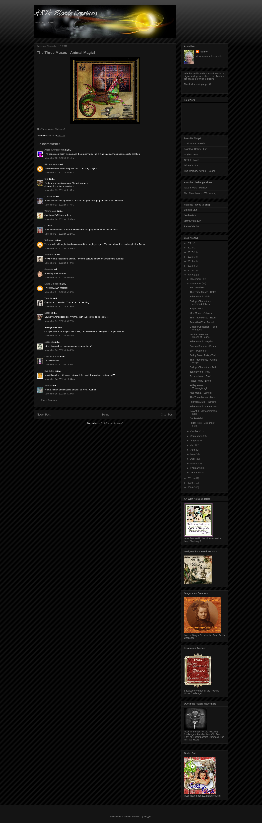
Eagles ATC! (196, 308)
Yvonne (203, 51)
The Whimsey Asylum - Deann (199, 171)
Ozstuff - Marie (191, 160)
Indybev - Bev (191, 154)
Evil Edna (49, 371)
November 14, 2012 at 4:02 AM (59, 277)
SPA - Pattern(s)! (198, 350)
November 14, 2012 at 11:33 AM (59, 364)
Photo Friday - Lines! (200, 380)
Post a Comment (49, 400)
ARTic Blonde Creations (65, 14)
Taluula (48, 298)
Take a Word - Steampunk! (203, 406)
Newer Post (43, 414)
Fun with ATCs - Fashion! (203, 401)
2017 (190, 252)
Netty (47, 313)
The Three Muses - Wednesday (200, 193)
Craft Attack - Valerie (194, 143)
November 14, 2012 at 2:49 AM (59, 263)
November (196, 283)
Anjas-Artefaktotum (54, 150)
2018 (190, 247)
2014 (190, 265)
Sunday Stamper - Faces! (203, 346)
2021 (190, 243)
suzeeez (48, 342)
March (194, 463)
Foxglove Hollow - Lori (195, 149)
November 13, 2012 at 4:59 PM (59, 172)
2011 (190, 478)
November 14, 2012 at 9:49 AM (59, 350)
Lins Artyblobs (52, 356)
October (194, 431)
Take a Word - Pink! (200, 371)
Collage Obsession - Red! (203, 367)
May (192, 454)
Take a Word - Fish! (200, 296)
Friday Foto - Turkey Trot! (203, 355)
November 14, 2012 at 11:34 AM (59, 379)
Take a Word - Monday (196, 187)
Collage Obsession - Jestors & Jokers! (200, 302)
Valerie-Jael (50, 211)
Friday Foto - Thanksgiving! (198, 387)
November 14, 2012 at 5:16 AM (59, 292)
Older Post (167, 414)
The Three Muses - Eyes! (203, 317)
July (192, 445)
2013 (190, 270)
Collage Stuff (190, 210)
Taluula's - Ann (191, 165)
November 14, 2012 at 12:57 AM (59, 248)
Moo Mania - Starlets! (201, 392)
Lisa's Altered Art (192, 221)
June (193, 449)
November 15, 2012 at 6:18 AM (59, 393)
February (195, 468)
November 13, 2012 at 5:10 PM (59, 190)
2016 (190, 256)
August (194, 440)
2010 (190, 483)
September (196, 436)
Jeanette (48, 269)
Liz (45, 225)
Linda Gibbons (52, 284)
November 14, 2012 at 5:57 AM (59, 335)
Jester (47, 385)
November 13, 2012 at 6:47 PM (59, 204)
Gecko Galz (190, 215)
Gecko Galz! (196, 418)
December (196, 279)
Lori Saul (49, 196)
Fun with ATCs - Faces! (202, 322)
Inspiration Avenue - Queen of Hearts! (200, 335)
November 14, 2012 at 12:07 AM (59, 219)
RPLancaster (51, 164)
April (193, 458)
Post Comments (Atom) (111, 423)
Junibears (49, 254)
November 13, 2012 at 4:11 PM (59, 158)
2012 (190, 275)
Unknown (49, 240)
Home (105, 414)
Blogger (147, 816)
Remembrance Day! (200, 376)
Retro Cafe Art (191, 226)
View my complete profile (209, 56)
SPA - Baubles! (197, 287)
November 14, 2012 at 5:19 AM (59, 306)
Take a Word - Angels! (201, 341)
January (194, 472)
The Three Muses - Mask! (203, 397)
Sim (46, 179)
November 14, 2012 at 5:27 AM (59, 321)
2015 (190, 261)
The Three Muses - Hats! (203, 292)
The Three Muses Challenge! (51, 129)
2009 (190, 487)
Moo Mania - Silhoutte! (201, 313)
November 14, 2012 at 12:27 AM (59, 234)
